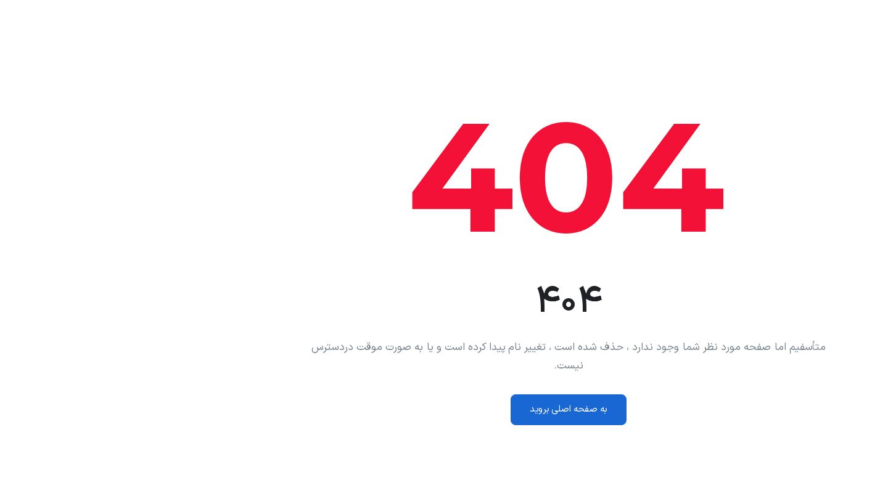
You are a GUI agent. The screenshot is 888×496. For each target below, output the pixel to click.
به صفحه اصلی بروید (444, 409)
